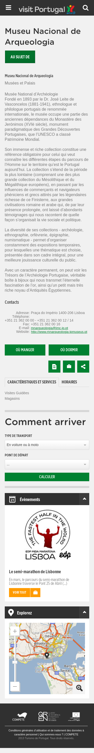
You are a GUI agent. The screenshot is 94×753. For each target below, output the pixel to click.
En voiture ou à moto (23, 445)
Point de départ (16, 455)
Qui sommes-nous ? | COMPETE (59, 734)
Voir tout (19, 592)
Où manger (25, 350)
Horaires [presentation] (69, 382)
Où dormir (69, 350)
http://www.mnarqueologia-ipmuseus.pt (59, 332)
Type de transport (18, 436)
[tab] (32, 382)
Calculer (47, 477)
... (8, 464)
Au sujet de (20, 57)
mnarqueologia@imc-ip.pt (49, 328)
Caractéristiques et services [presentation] (32, 382)
